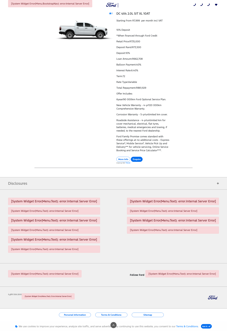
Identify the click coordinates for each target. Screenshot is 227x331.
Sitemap (147, 314)
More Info (123, 159)
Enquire (137, 159)
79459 (128, 163)
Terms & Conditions (111, 314)
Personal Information (75, 314)
